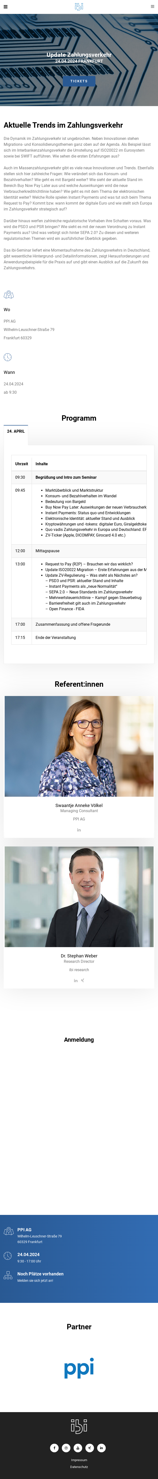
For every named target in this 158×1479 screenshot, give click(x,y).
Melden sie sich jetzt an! (35, 1281)
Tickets (79, 81)
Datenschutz (79, 1467)
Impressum (79, 1460)
